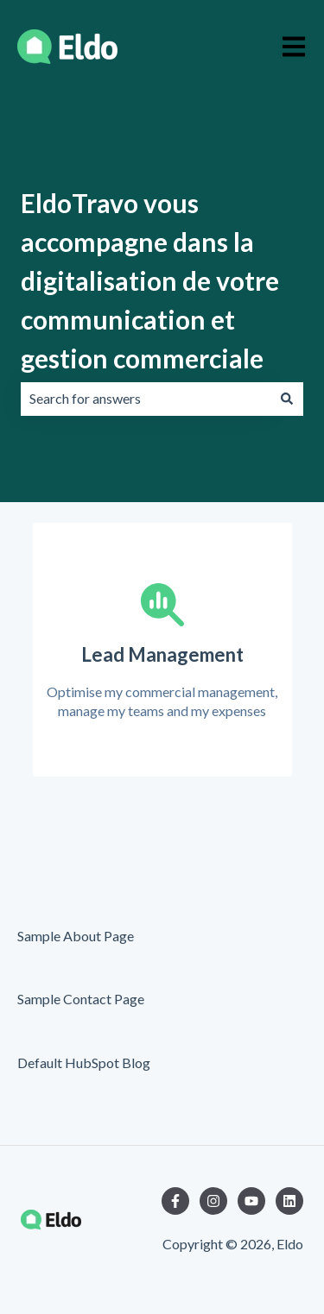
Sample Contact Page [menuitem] (80, 998)
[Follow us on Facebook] (175, 1201)
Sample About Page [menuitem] (75, 935)
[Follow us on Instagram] (213, 1201)
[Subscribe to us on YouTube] (251, 1201)
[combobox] (145, 398)
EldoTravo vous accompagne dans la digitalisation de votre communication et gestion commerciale (150, 280)
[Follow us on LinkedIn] (289, 1201)
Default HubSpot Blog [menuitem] (83, 1062)
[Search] (286, 398)
